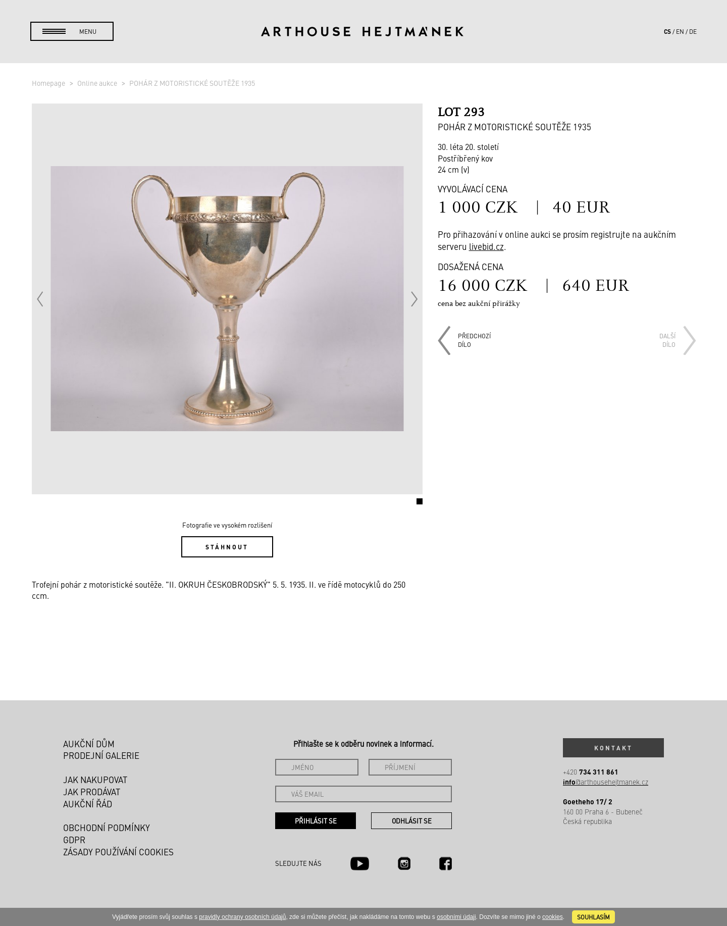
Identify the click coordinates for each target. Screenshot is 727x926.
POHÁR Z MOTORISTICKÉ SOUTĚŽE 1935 (192, 83)
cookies (552, 916)
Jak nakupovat (95, 780)
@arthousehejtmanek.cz (605, 782)
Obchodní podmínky (106, 827)
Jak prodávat (91, 792)
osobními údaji (456, 916)
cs (667, 31)
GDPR (74, 840)
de (693, 31)
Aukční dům (89, 744)
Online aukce (98, 83)
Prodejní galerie (101, 755)
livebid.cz (486, 246)
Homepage (49, 83)
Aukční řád (87, 804)
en (680, 31)
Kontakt (613, 747)
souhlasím (593, 917)
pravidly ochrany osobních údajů (242, 916)
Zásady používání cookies (118, 852)
